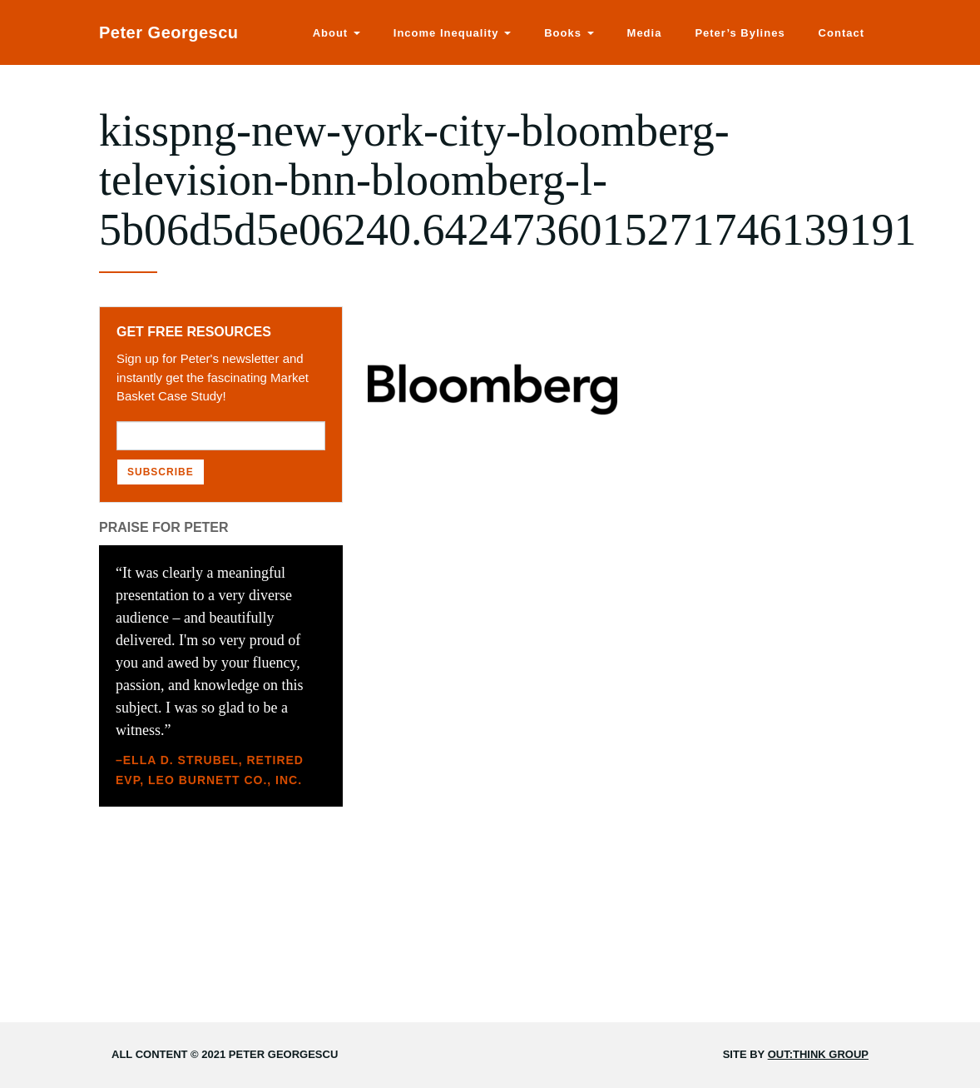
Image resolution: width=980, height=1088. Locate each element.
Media (644, 33)
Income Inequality (452, 33)
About (336, 33)
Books (568, 33)
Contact (841, 33)
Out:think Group (818, 1054)
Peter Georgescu (169, 32)
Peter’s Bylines (739, 33)
